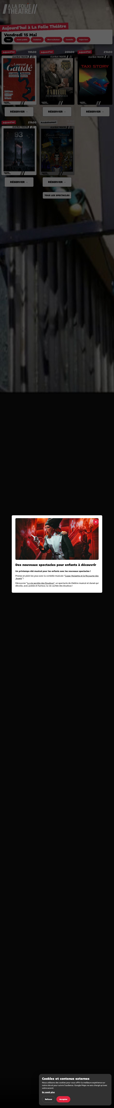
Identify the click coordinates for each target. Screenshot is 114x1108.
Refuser (48, 1099)
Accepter (63, 1099)
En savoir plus (48, 1092)
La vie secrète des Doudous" (41, 583)
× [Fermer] (95, 522)
